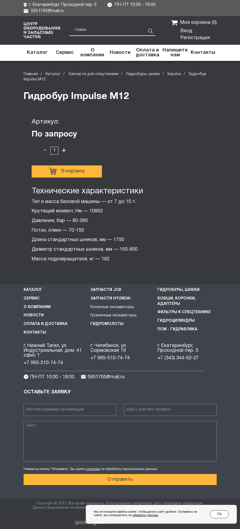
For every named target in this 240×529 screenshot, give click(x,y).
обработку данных (145, 515)
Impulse (174, 74)
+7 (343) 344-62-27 (178, 358)
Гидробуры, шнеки (143, 74)
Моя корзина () (194, 22)
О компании (37, 307)
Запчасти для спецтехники (93, 74)
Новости (34, 315)
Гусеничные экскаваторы (113, 315)
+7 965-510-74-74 (43, 363)
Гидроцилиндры (176, 321)
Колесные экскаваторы (112, 307)
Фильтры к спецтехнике (184, 312)
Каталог (53, 74)
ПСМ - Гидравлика (177, 329)
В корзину (67, 171)
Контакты (35, 332)
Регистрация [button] (195, 38)
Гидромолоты (107, 324)
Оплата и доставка (46, 324)
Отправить (120, 479)
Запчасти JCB (105, 290)
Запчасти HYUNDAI (110, 298)
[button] (175, 53)
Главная (31, 74)
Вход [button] (186, 31)
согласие (93, 469)
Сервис (32, 298)
